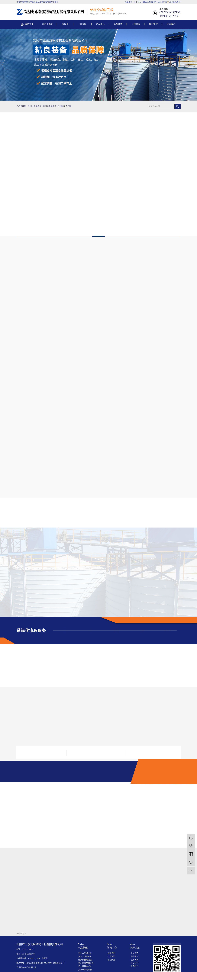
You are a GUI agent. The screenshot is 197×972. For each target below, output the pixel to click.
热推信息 (128, 2)
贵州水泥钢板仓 (34, 106)
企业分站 (137, 2)
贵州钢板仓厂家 (64, 106)
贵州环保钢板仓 (85, 969)
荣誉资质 (134, 956)
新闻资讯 (111, 953)
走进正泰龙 (47, 24)
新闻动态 (118, 24)
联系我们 (171, 24)
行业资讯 (111, 956)
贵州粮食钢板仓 (49, 106)
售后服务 (134, 963)
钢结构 (82, 24)
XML (160, 2)
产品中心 (100, 24)
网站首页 (29, 24)
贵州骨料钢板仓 (85, 966)
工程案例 (135, 24)
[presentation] (3, 64)
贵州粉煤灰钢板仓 (86, 963)
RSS (154, 2)
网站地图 (147, 2)
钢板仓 (65, 24)
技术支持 (153, 24)
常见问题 (111, 960)
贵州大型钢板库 (85, 956)
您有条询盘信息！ (172, 2)
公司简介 (134, 953)
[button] (95, 96)
